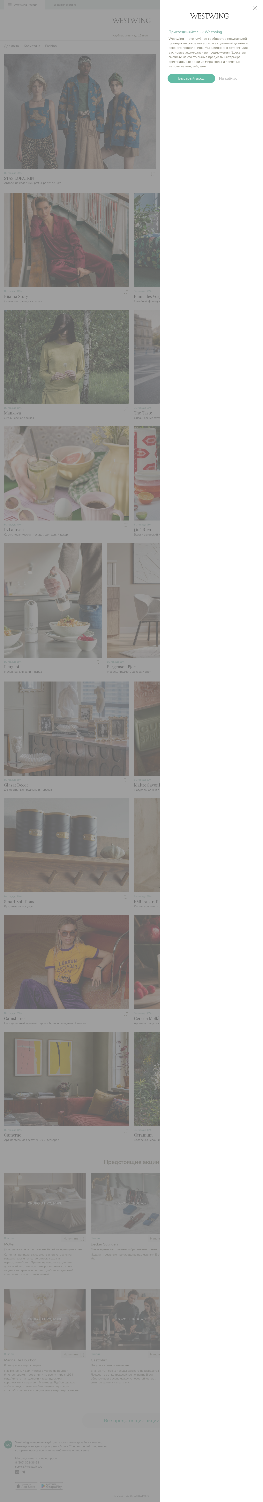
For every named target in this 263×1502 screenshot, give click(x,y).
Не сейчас (228, 78)
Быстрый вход (191, 78)
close (255, 7)
